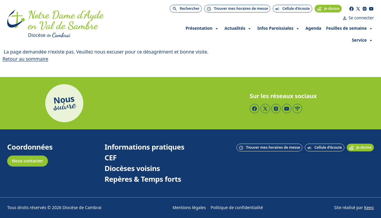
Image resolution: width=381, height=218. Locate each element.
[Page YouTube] (371, 8)
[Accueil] (16, 24)
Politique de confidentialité (236, 207)
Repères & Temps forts (142, 179)
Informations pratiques (144, 147)
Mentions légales (189, 207)
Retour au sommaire (25, 59)
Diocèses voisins (132, 168)
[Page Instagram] (364, 8)
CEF (110, 157)
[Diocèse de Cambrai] (91, 35)
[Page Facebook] (351, 8)
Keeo (369, 207)
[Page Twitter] (358, 8)
